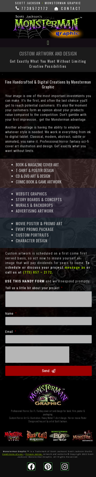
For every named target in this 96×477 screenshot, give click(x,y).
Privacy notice (33, 454)
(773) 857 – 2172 (37, 272)
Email (9, 331)
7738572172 (33, 8)
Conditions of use (12, 454)
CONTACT (68, 8)
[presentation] (37, 354)
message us (75, 268)
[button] (48, 42)
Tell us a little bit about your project (33, 288)
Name (10, 313)
